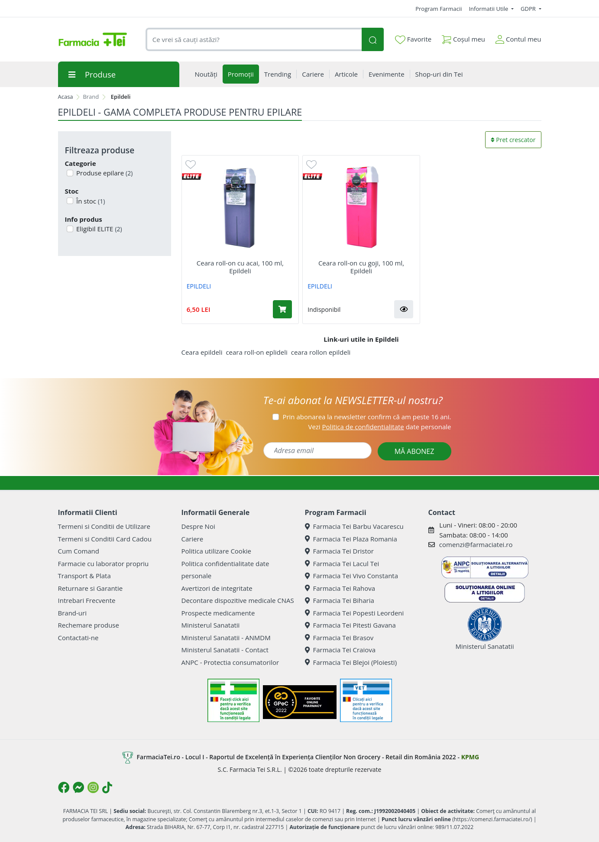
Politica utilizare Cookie (216, 551)
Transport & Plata (84, 575)
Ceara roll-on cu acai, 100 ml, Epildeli (240, 267)
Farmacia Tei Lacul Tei (342, 563)
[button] (403, 309)
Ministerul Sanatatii (210, 625)
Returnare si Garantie (90, 588)
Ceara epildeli (202, 352)
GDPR (529, 9)
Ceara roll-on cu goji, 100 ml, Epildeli (361, 267)
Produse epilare (103, 172)
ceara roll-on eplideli (256, 352)
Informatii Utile (489, 9)
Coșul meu (463, 37)
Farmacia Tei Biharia (339, 600)
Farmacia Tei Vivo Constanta (351, 575)
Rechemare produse (88, 625)
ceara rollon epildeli (321, 352)
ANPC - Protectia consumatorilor (230, 662)
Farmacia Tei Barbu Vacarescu (354, 526)
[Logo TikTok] (107, 787)
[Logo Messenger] (78, 787)
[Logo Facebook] (63, 787)
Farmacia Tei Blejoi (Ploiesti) (351, 662)
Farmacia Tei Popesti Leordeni (354, 613)
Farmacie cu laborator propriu (103, 563)
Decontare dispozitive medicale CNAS (237, 600)
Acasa (65, 96)
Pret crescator (513, 140)
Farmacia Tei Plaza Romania (351, 538)
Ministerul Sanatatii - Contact (225, 649)
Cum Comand (79, 551)
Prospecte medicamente (218, 613)
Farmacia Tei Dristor (339, 551)
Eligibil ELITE (98, 228)
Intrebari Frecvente (87, 600)
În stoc (89, 201)
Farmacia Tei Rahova (340, 588)
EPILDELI (199, 286)
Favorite (413, 39)
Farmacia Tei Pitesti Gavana (350, 625)
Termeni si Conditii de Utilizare (104, 526)
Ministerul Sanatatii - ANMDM (226, 637)
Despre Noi (198, 526)
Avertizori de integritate (217, 588)
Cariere (192, 538)
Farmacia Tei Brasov (339, 637)
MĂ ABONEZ (414, 451)
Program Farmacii (438, 9)
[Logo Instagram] (93, 787)
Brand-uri (72, 613)
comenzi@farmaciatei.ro (476, 544)
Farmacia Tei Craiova (340, 649)
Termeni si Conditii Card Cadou (105, 538)
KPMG (470, 757)
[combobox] (254, 40)
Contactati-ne (78, 637)
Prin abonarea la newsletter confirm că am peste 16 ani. (366, 416)
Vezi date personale (379, 426)
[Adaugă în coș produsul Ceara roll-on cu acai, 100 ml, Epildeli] (282, 309)
